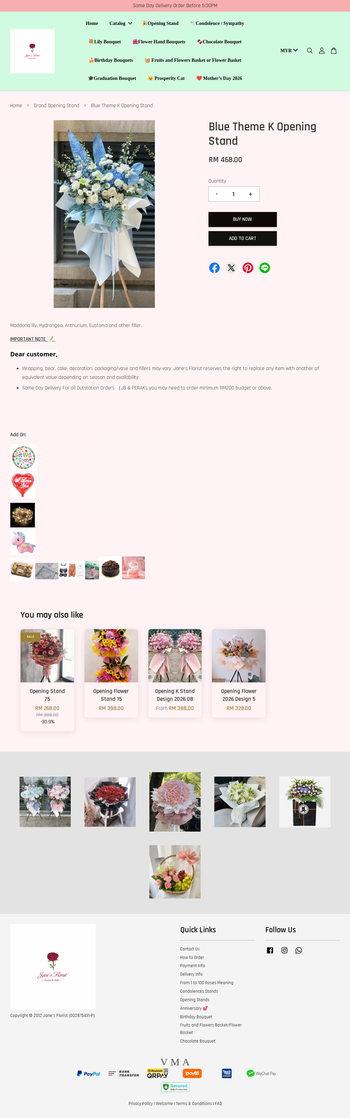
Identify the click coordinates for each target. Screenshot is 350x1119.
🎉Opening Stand (160, 24)
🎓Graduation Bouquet (112, 79)
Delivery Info (191, 975)
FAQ (218, 1104)
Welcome (164, 1104)
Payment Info (192, 967)
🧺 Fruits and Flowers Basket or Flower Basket (193, 60)
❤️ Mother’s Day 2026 (219, 79)
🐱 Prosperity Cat (166, 79)
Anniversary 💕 (194, 1009)
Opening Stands (195, 1001)
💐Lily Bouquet (104, 42)
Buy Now (242, 220)
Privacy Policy (141, 1104)
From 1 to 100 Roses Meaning (206, 984)
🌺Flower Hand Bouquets (158, 42)
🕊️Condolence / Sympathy (217, 24)
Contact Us (190, 950)
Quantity (217, 182)
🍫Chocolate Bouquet (219, 42)
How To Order (192, 958)
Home (92, 24)
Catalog (120, 24)
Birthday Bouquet (196, 1018)
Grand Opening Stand (56, 106)
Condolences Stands (199, 992)
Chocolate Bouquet (197, 1042)
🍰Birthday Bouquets (111, 60)
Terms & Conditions (194, 1104)
